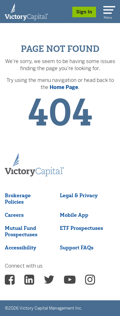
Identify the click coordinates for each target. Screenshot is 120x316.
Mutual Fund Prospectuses (21, 231)
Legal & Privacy (79, 195)
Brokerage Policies (18, 198)
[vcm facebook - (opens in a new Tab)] (10, 282)
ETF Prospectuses (81, 228)
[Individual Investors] (26, 11)
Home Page (64, 87)
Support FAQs (76, 247)
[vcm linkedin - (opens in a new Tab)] (29, 282)
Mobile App (74, 215)
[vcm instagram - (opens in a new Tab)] (90, 282)
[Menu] (108, 8)
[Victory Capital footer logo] (34, 174)
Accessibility (20, 247)
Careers (14, 215)
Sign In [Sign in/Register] (84, 12)
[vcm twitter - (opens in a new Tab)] (49, 282)
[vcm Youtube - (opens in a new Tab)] (70, 282)
